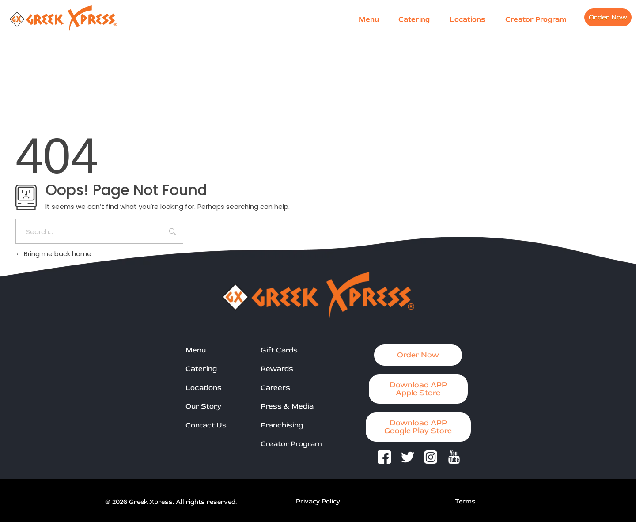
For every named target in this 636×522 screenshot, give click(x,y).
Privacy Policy (318, 501)
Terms (465, 501)
